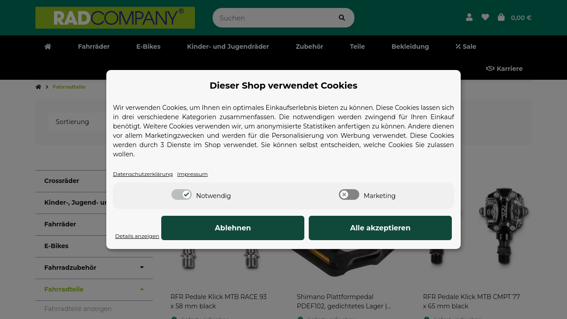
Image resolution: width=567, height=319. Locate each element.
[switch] (181, 195)
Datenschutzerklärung (148, 174)
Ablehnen (314, 228)
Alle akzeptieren (407, 228)
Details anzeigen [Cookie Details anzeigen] (141, 236)
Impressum (205, 174)
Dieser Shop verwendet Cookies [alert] (283, 85)
